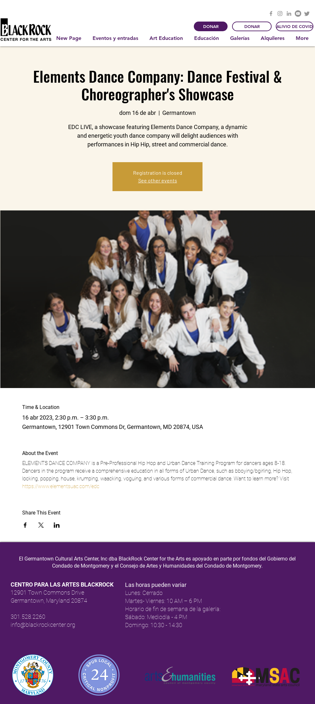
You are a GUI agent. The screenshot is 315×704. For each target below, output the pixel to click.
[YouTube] (298, 13)
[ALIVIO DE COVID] (294, 26)
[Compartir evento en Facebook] (25, 525)
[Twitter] (307, 13)
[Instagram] (280, 13)
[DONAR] (211, 26)
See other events (157, 180)
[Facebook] (271, 13)
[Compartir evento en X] (41, 525)
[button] (116, 38)
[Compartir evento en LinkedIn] (57, 525)
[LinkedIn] (289, 13)
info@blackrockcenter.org (43, 624)
